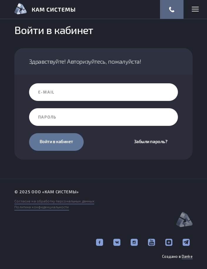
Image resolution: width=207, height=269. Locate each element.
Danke (187, 256)
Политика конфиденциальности (41, 207)
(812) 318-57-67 (172, 9)
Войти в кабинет (56, 141)
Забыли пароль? (151, 141)
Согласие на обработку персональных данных (54, 201)
